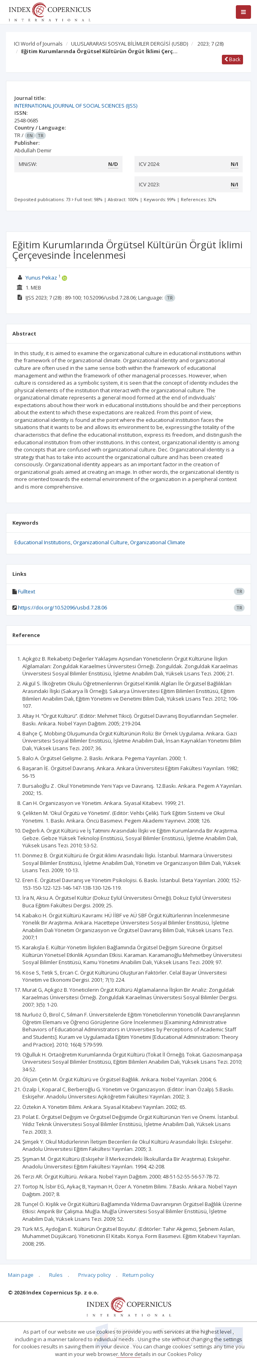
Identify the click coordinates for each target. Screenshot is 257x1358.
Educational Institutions (42, 542)
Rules (56, 1274)
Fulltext (26, 591)
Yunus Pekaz (41, 277)
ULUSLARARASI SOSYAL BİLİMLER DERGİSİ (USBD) (129, 43)
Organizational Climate (157, 542)
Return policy (138, 1274)
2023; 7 (210, 43)
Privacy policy (94, 1274)
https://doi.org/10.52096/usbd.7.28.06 (62, 607)
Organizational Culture (100, 542)
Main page (21, 1274)
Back (232, 59)
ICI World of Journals (38, 43)
